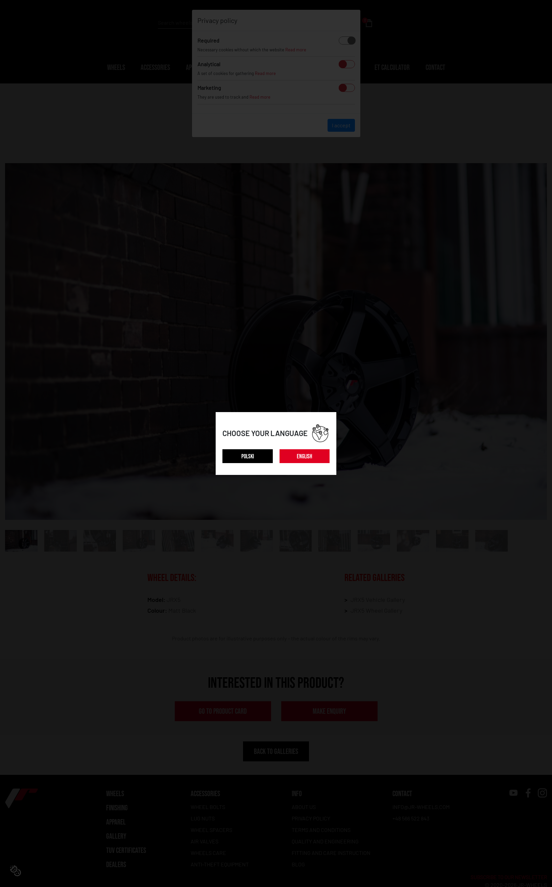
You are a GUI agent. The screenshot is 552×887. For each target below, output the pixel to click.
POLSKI (247, 456)
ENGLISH (304, 456)
